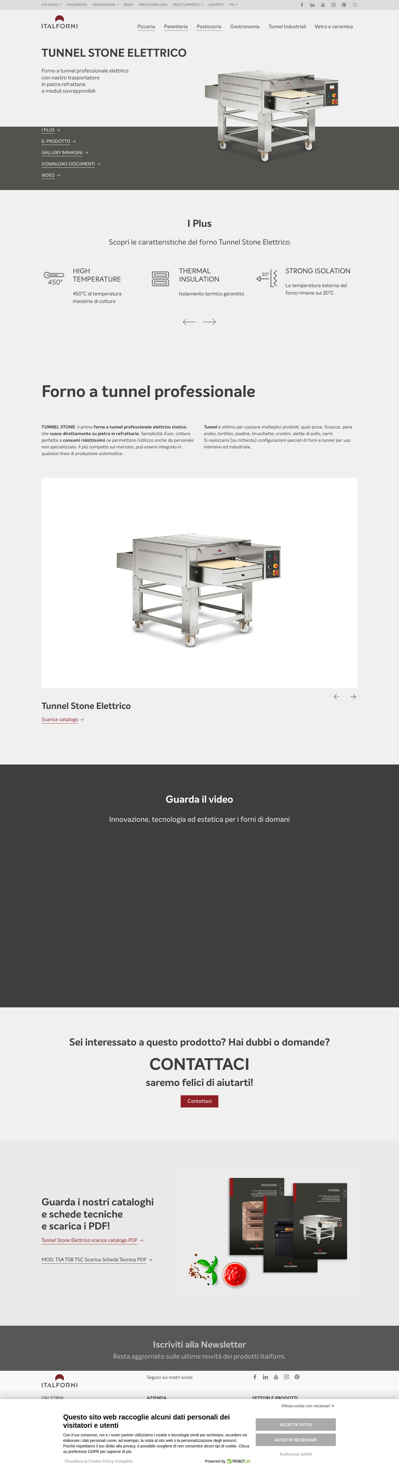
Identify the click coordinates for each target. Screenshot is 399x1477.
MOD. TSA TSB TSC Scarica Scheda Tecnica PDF (94, 1259)
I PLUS (48, 130)
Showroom (77, 4)
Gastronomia (245, 26)
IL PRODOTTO (56, 141)
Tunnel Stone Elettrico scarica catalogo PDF (90, 1240)
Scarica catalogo (60, 719)
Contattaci (200, 1101)
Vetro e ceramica (334, 26)
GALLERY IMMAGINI (62, 152)
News (128, 4)
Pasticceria (209, 26)
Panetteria (176, 26)
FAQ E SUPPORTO (186, 4)
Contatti (216, 4)
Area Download (153, 4)
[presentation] (190, 322)
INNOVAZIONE (104, 4)
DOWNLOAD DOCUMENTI (68, 164)
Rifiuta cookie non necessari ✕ (308, 1406)
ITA (231, 4)
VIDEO (48, 175)
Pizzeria (146, 26)
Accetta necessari (296, 1440)
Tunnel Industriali (287, 26)
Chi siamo (50, 4)
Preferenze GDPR (296, 1454)
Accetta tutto (296, 1425)
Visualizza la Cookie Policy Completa (99, 1461)
